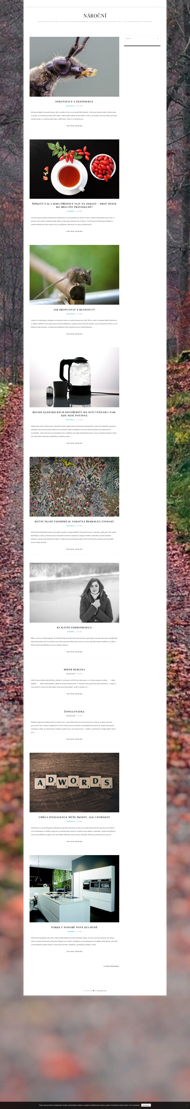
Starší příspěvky (111, 967)
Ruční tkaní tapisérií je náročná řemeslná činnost (74, 522)
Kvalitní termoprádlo (74, 628)
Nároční (95, 15)
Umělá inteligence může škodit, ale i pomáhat (74, 818)
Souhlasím (146, 1105)
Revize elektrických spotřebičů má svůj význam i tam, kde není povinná (74, 414)
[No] (187, 1105)
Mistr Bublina (74, 670)
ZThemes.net (101, 992)
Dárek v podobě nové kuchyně (74, 928)
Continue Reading (74, 126)
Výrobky (71, 211)
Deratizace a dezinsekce (74, 101)
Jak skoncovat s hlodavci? (74, 310)
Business (70, 106)
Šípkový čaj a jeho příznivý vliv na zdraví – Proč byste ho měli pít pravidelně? (74, 205)
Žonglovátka (74, 712)
